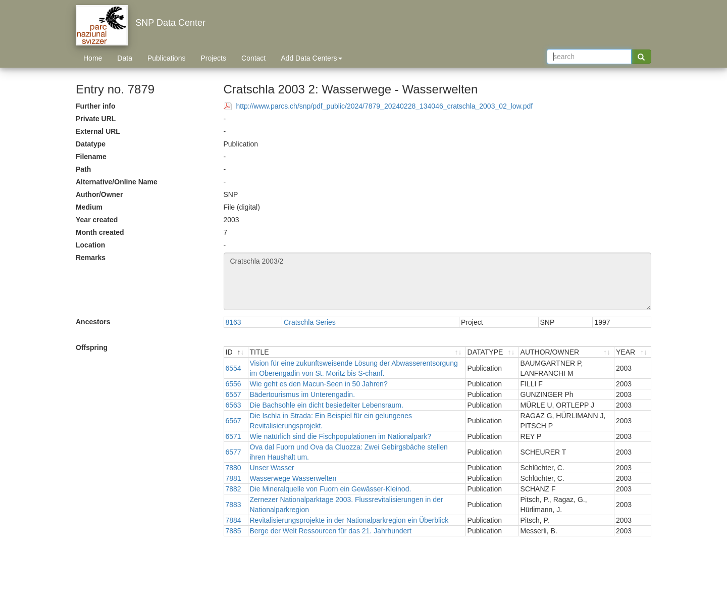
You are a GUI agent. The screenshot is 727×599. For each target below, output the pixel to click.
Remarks (91, 258)
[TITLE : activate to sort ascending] (357, 352)
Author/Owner (99, 194)
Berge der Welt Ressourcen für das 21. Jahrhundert (330, 531)
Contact (253, 58)
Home (92, 58)
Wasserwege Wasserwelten (293, 478)
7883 (233, 505)
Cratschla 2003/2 (438, 281)
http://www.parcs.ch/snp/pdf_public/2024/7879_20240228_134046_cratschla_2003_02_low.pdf (384, 106)
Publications (166, 58)
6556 (233, 384)
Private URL (96, 119)
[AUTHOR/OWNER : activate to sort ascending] (566, 352)
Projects (213, 58)
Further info (96, 106)
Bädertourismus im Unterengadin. (302, 394)
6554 (233, 368)
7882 (233, 489)
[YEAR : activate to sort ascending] (632, 352)
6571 (233, 436)
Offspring (92, 347)
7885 (233, 531)
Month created (100, 232)
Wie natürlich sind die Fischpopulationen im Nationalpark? (341, 436)
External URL (98, 131)
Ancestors (93, 322)
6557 (233, 394)
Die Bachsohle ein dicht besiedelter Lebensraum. (326, 405)
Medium (89, 207)
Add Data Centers (311, 58)
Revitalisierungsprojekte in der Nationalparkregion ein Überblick (349, 520)
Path (83, 169)
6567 (233, 421)
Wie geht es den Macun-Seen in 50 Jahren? (319, 384)
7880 (233, 468)
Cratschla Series (310, 322)
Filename (91, 157)
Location (90, 245)
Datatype (91, 144)
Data (124, 58)
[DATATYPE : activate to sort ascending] (492, 352)
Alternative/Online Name (117, 182)
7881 (233, 478)
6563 (233, 405)
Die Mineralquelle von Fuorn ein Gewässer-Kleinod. (330, 489)
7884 (233, 520)
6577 (233, 452)
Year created (97, 220)
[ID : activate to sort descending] (236, 352)
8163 (233, 322)
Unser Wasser (272, 468)
